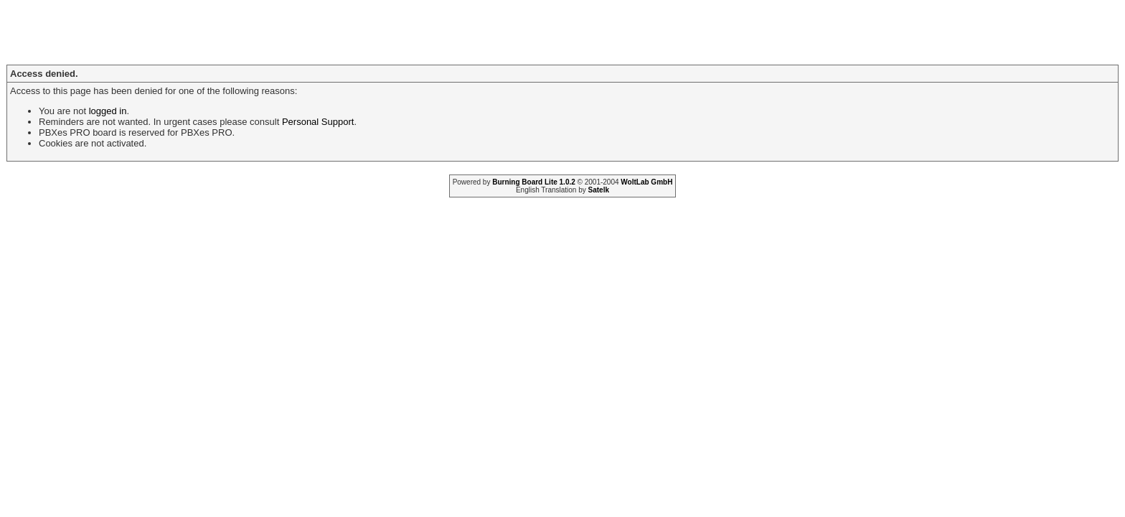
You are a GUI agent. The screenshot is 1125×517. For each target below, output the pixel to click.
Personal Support (318, 121)
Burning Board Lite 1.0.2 (533, 182)
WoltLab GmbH (646, 182)
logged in (108, 111)
